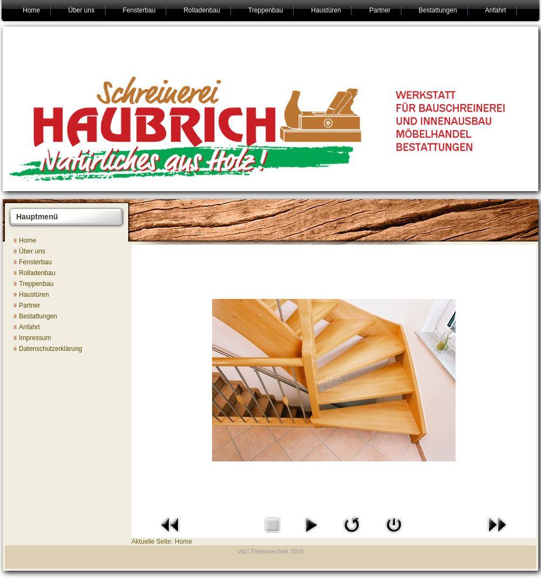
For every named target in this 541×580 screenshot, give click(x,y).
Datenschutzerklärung (50, 349)
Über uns (81, 10)
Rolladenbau (201, 10)
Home (31, 10)
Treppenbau (265, 10)
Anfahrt (495, 10)
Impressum (35, 338)
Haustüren (326, 10)
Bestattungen (438, 10)
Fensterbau (139, 10)
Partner (379, 10)
